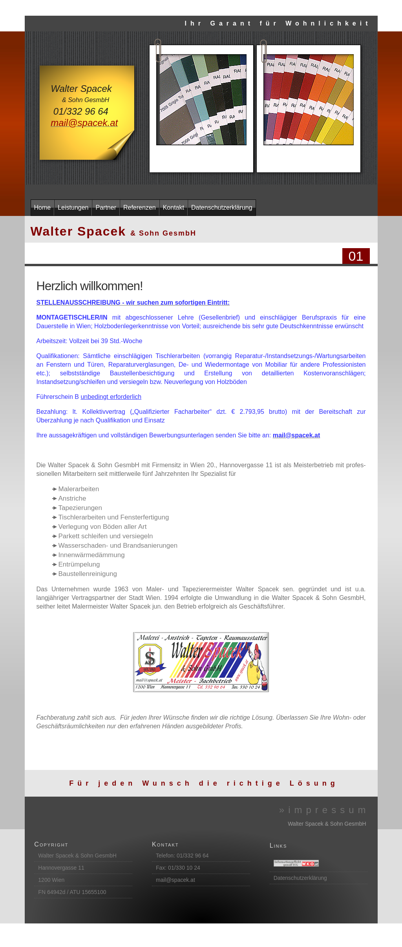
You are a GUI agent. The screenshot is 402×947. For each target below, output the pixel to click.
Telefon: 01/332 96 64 (182, 855)
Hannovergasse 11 (61, 868)
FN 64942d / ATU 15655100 (72, 892)
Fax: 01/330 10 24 (178, 868)
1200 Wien (51, 880)
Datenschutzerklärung (300, 878)
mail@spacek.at (175, 880)
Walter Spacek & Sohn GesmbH (77, 855)
